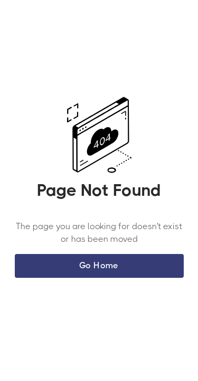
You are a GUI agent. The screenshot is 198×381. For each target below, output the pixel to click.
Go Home (99, 265)
